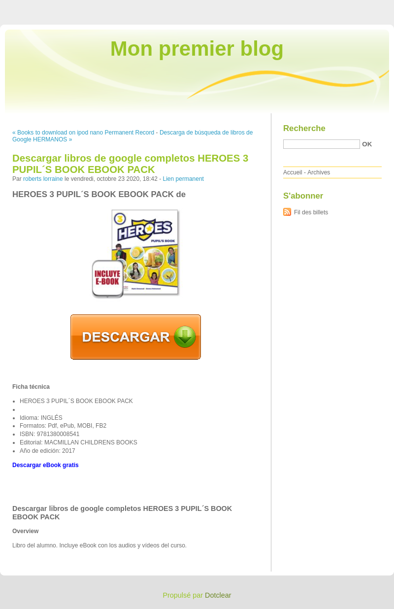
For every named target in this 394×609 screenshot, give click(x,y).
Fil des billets (311, 212)
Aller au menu (316, 6)
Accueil (292, 172)
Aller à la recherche (365, 6)
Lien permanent (183, 178)
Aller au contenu (273, 6)
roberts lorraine (43, 178)
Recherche (304, 128)
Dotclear (218, 595)
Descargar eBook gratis (45, 465)
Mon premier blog (197, 48)
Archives (318, 172)
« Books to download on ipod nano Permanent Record (83, 132)
